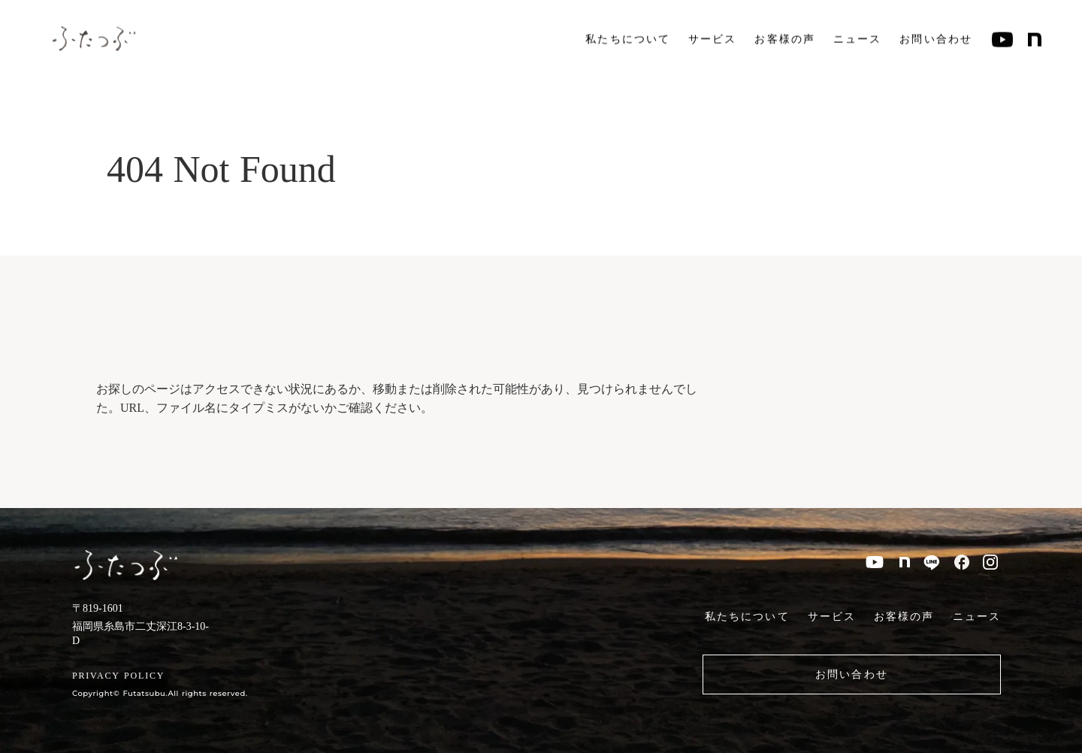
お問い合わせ (935, 38)
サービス (712, 38)
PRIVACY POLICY (118, 675)
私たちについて (627, 38)
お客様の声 (784, 38)
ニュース (857, 38)
